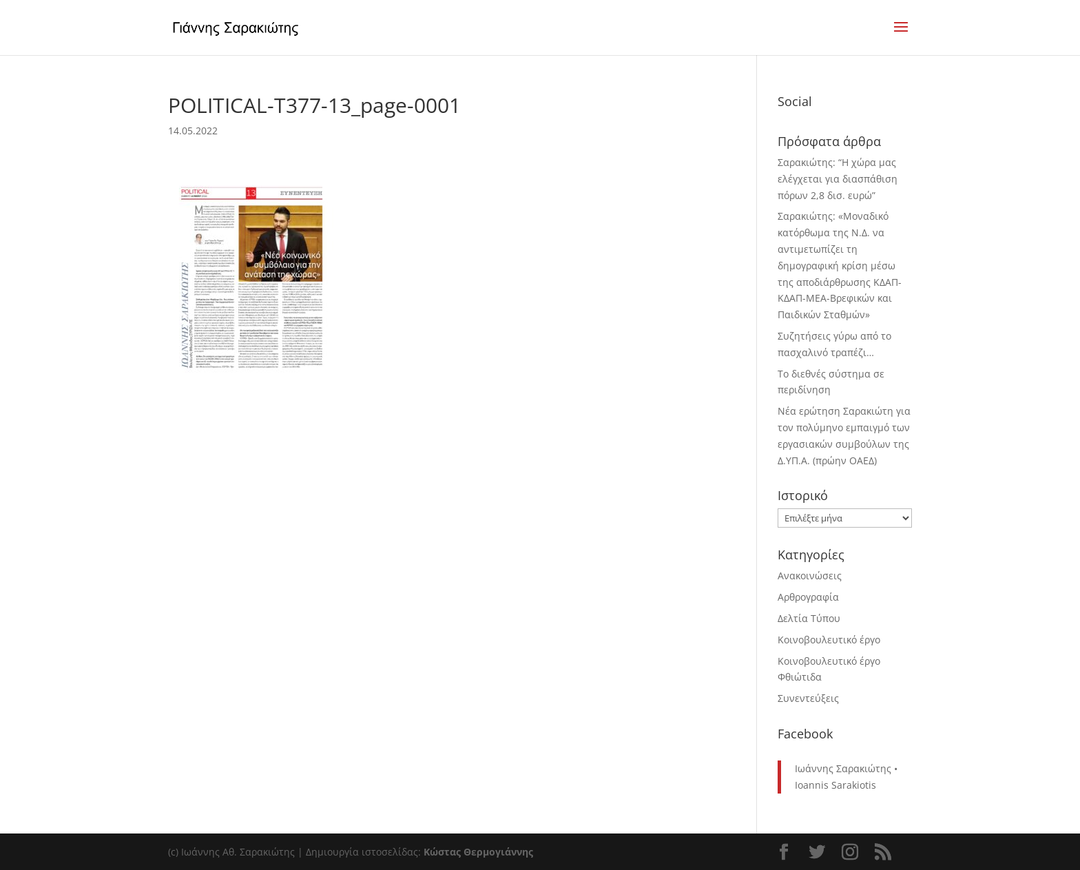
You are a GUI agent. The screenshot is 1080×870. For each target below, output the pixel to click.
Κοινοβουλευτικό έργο (829, 639)
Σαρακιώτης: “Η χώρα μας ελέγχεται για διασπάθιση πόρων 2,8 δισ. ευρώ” (837, 179)
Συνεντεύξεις (808, 698)
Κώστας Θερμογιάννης (478, 851)
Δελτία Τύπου (809, 618)
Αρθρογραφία (808, 596)
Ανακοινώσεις (810, 575)
